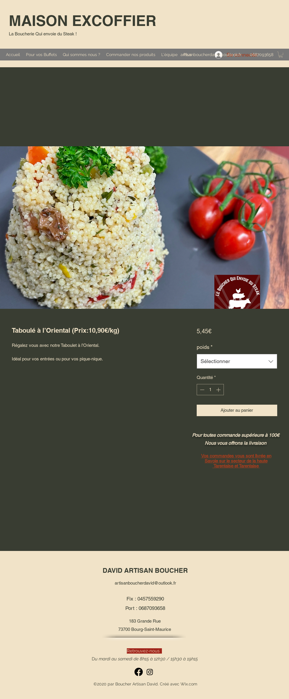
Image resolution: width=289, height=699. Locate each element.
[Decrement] (202, 389)
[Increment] (219, 389)
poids (205, 347)
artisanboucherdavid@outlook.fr (211, 54)
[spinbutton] (210, 389)
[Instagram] (150, 672)
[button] (280, 55)
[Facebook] (138, 672)
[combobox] (237, 361)
